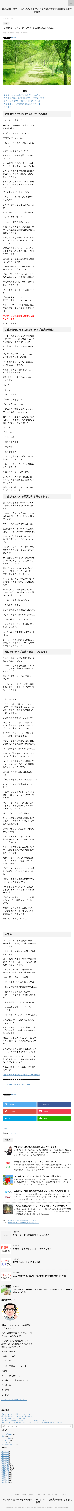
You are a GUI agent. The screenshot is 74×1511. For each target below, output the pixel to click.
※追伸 (7, 107)
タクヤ (13, 1133)
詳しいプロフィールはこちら (14, 1400)
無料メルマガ (41, 1495)
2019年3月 (5, 1460)
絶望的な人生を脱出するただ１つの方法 (22, 95)
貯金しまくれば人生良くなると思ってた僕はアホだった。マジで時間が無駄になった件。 (33, 1422)
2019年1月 (5, 1464)
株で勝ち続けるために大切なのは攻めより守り (23, 1223)
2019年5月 (5, 1458)
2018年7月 (5, 1476)
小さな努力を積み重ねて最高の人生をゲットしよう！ (36, 1147)
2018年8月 (5, 1474)
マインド (7, 1128)
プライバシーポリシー (53, 1495)
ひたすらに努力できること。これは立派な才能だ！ (35, 1162)
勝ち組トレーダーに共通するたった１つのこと (32, 1235)
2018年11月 (5, 1468)
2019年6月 (5, 1456)
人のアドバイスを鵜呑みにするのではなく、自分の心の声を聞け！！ (42, 1191)
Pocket (13, 37)
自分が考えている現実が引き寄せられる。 (23, 101)
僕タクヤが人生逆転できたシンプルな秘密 (21, 1075)
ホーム (7, 1495)
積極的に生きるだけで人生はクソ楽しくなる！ (33, 1249)
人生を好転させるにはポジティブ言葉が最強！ (25, 98)
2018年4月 (5, 1482)
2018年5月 (5, 1480)
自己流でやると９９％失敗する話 (27, 1262)
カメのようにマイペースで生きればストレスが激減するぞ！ (39, 1176)
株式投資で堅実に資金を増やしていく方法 (22, 1220)
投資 (3, 1436)
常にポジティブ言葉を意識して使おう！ (22, 104)
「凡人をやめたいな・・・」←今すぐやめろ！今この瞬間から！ (40, 1206)
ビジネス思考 (6, 1438)
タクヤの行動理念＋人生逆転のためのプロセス (23, 1495)
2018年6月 (5, 1478)
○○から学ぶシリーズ (8, 1444)
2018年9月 (5, 1472)
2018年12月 (5, 1466)
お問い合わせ (65, 1495)
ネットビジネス (6, 1434)
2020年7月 (5, 1452)
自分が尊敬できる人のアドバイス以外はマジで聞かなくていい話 (40, 1276)
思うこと (4, 1442)
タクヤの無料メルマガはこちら (16, 1084)
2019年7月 (5, 1454)
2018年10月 (5, 1470)
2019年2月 (5, 1462)
